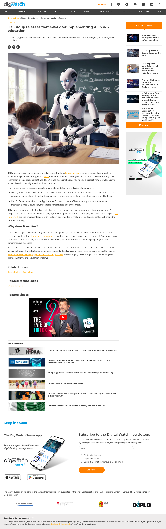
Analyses (88, 12)
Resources (125, 12)
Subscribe (101, 4)
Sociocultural (28, 272)
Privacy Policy (136, 442)
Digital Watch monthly (92, 458)
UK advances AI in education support (65, 384)
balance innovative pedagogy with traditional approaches (35, 254)
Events (72, 12)
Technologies (23, 12)
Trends (58, 12)
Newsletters (144, 12)
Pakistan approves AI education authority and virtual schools (76, 406)
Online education (14, 272)
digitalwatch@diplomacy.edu (60, 524)
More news (144, 125)
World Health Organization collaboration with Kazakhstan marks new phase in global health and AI (151, 114)
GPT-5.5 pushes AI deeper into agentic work (151, 53)
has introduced (72, 173)
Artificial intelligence (15, 285)
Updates (16, 18)
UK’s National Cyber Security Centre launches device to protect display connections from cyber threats (151, 99)
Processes (42, 12)
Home (10, 18)
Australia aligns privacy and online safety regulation (150, 37)
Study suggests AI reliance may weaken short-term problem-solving (80, 373)
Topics (6, 12)
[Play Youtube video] (63, 317)
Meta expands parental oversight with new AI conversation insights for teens (150, 68)
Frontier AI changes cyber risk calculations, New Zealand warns (151, 83)
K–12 (46, 176)
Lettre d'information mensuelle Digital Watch (102, 461)
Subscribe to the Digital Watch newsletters (114, 434)
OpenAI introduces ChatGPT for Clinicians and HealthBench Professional (82, 350)
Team (160, 12)
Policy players (106, 12)
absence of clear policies (41, 236)
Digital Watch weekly (91, 455)
